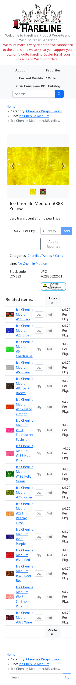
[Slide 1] (43, 192)
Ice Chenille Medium (34, 116)
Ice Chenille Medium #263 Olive (24, 492)
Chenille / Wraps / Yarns (44, 111)
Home (11, 106)
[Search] (33, 94)
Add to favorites (53, 244)
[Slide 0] (33, 192)
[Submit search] (59, 94)
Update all (52, 300)
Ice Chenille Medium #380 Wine (24, 617)
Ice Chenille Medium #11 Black (24, 314)
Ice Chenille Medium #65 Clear (24, 367)
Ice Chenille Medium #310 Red (24, 555)
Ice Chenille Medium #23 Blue (24, 330)
